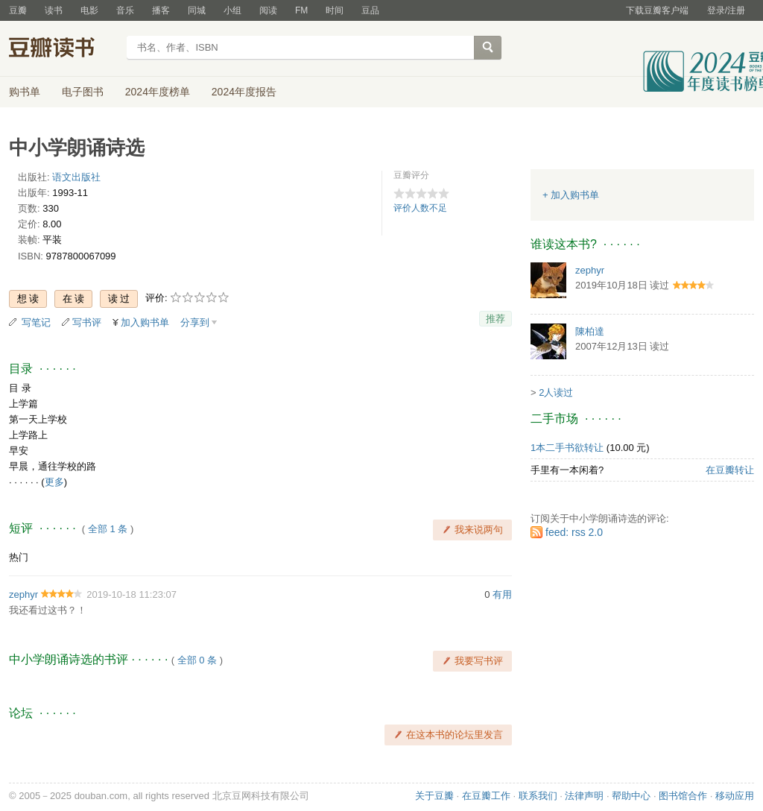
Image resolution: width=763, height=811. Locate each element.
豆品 (370, 10)
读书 (54, 10)
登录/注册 (726, 10)
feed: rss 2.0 (574, 532)
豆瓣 (18, 10)
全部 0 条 (197, 660)
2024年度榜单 (157, 92)
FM (301, 10)
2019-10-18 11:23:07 (131, 594)
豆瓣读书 (63, 49)
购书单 (24, 92)
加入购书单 (145, 322)
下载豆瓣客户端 (657, 10)
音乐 (125, 10)
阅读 (268, 10)
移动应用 (734, 795)
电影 (89, 10)
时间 (334, 10)
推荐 (495, 318)
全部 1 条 (107, 528)
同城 (197, 10)
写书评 (86, 322)
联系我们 (538, 795)
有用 (502, 594)
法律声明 (584, 795)
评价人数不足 (420, 208)
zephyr (23, 594)
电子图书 (83, 92)
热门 (18, 557)
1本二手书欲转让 (567, 447)
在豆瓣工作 (486, 795)
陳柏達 (589, 331)
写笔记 (36, 322)
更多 (54, 481)
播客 (161, 10)
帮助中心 (631, 795)
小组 (232, 10)
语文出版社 (76, 177)
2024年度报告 (244, 92)
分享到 (194, 322)
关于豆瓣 (434, 795)
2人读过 (556, 392)
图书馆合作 (683, 795)
